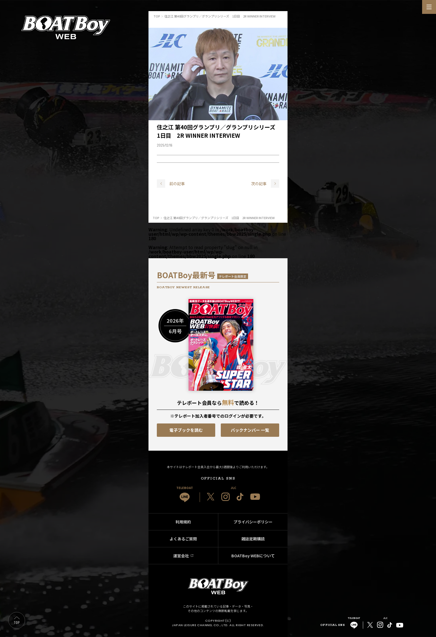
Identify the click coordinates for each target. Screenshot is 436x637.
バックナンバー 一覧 (250, 430)
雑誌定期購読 (253, 538)
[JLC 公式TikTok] (240, 497)
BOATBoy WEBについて (253, 555)
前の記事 (177, 183)
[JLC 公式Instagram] (225, 497)
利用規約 (183, 522)
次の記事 (259, 183)
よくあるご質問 (183, 538)
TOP (17, 622)
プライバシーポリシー (253, 522)
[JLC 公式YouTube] (255, 496)
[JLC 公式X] (210, 497)
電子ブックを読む (186, 430)
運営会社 (181, 555)
